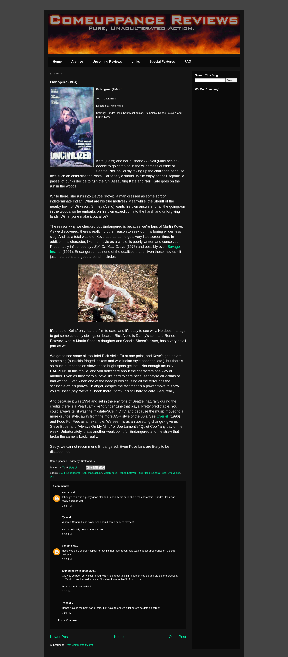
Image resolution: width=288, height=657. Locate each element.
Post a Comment (67, 620)
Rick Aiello (144, 472)
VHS (52, 477)
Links (136, 61)
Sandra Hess (158, 472)
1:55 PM (67, 505)
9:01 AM (67, 612)
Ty (63, 517)
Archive (77, 61)
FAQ (188, 61)
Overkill (163, 416)
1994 (62, 472)
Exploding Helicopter (75, 570)
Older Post (177, 637)
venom (66, 492)
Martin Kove (110, 472)
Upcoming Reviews (107, 61)
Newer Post (59, 637)
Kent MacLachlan (92, 472)
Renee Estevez (127, 472)
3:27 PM (67, 559)
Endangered (73, 472)
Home (57, 61)
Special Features (162, 61)
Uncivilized (174, 472)
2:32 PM (67, 534)
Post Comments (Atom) (79, 644)
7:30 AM (67, 591)
